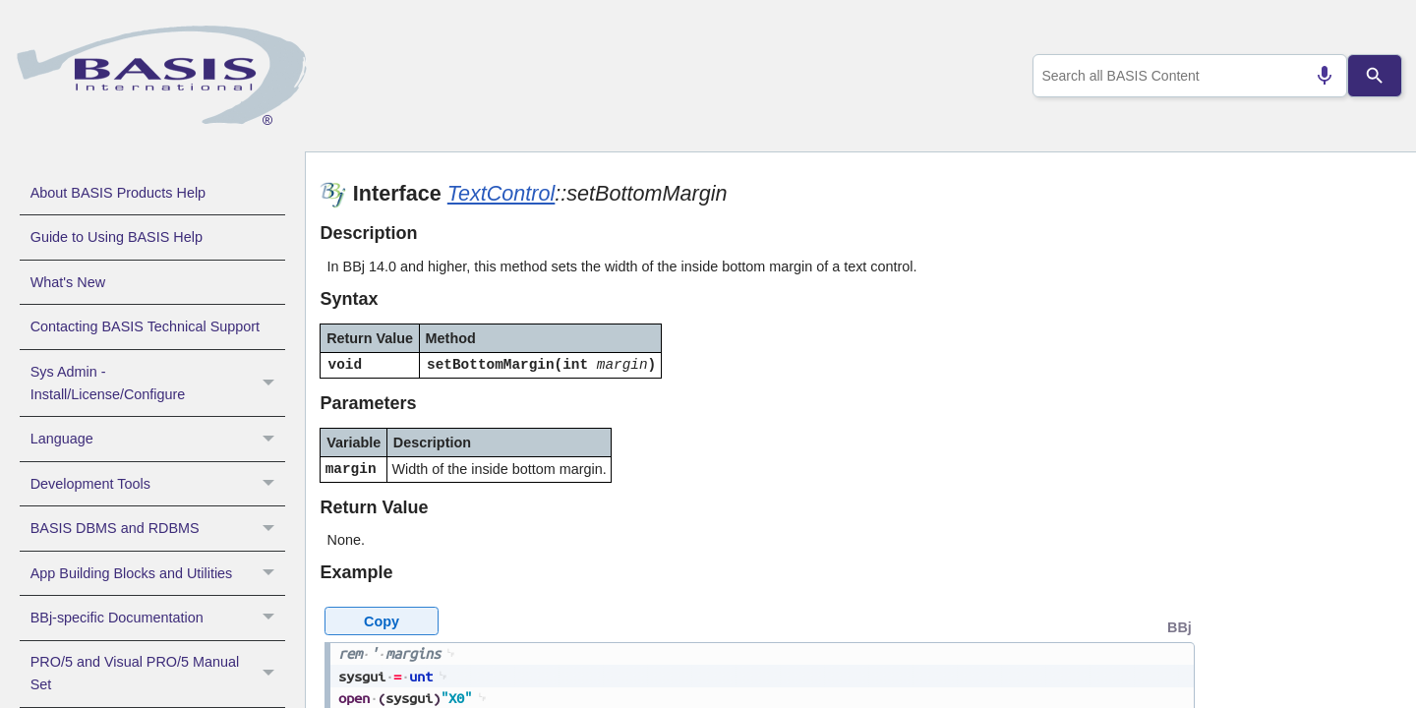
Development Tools (157, 483)
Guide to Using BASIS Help (116, 237)
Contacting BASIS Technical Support (145, 326)
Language (157, 438)
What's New (67, 282)
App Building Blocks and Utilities (157, 573)
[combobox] (1186, 75)
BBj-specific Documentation (157, 617)
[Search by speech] (1316, 75)
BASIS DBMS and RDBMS (157, 528)
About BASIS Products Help (118, 193)
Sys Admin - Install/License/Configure (157, 383)
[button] (271, 383)
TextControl (501, 193)
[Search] (1374, 75)
